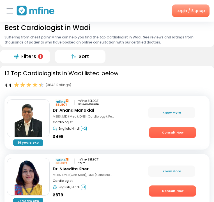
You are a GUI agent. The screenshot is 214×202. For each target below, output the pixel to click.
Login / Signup (190, 10)
